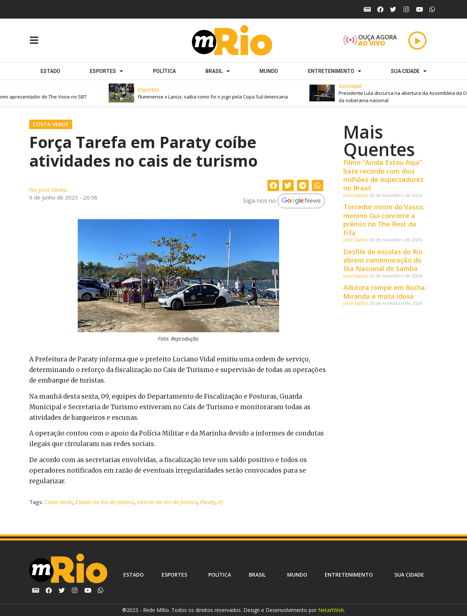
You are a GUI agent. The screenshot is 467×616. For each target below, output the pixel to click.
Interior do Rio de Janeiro (167, 501)
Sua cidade (409, 71)
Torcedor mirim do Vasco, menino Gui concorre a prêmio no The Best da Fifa (384, 219)
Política (164, 71)
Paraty (207, 501)
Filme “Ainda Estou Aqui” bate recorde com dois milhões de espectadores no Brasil (383, 175)
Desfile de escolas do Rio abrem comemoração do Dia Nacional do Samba (382, 260)
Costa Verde (51, 124)
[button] (224, 93)
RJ (220, 501)
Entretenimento (334, 71)
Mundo (268, 71)
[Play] (417, 40)
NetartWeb (331, 610)
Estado (50, 71)
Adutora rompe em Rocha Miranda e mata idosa (384, 291)
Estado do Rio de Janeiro (105, 501)
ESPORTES (106, 71)
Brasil (217, 71)
